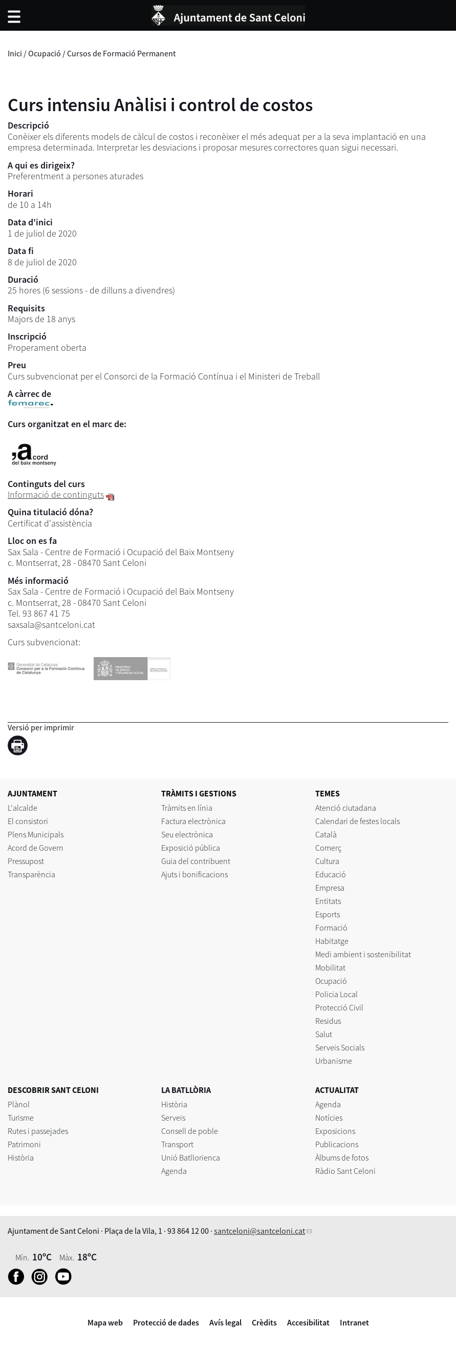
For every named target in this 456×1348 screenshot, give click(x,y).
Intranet (354, 1322)
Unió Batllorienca (190, 1157)
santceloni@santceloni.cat (259, 1231)
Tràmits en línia (186, 808)
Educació (330, 874)
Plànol (19, 1104)
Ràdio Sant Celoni (345, 1171)
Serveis (173, 1117)
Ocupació (44, 53)
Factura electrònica (193, 821)
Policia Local (336, 994)
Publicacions (336, 1144)
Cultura (327, 861)
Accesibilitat (308, 1322)
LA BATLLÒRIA (186, 1090)
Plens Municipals (35, 834)
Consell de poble (189, 1131)
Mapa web (105, 1322)
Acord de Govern (35, 847)
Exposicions (335, 1131)
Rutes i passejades (38, 1131)
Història (21, 1157)
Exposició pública (190, 847)
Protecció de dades (166, 1322)
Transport (177, 1144)
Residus (328, 1021)
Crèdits (264, 1322)
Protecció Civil (339, 1007)
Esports (327, 914)
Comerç (328, 847)
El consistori (28, 821)
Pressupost (26, 861)
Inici (15, 53)
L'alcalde (22, 808)
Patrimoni (24, 1144)
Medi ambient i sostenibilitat (363, 954)
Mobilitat (330, 967)
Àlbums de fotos (341, 1157)
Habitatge (332, 941)
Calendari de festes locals (357, 821)
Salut (323, 1034)
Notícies (328, 1117)
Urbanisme (333, 1061)
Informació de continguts (56, 494)
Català (326, 834)
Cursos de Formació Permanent (121, 53)
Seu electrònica (187, 834)
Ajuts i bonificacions (194, 874)
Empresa (329, 887)
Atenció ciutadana (345, 808)
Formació (331, 927)
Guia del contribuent (195, 861)
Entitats (328, 901)
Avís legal (225, 1322)
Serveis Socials (339, 1047)
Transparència (31, 874)
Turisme (21, 1117)
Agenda (174, 1171)
